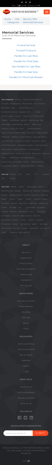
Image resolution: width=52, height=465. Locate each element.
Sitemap (26, 317)
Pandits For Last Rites (26, 56)
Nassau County (25, 216)
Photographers (15, 104)
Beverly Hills (34, 6)
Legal (13, 108)
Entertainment (38, 116)
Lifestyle (4, 120)
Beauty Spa (36, 153)
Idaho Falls (23, 203)
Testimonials (26, 274)
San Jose (16, 228)
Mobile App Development (32, 99)
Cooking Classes (42, 133)
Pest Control (36, 124)
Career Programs (25, 137)
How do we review (26, 301)
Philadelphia (6, 224)
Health (38, 112)
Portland (40, 220)
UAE (3, 178)
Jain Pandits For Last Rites (26, 66)
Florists (25, 162)
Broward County (7, 191)
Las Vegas (13, 207)
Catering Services (7, 153)
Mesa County (23, 212)
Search (26, 366)
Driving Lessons (34, 149)
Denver (12, 199)
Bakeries (15, 166)
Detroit (28, 199)
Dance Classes (6, 149)
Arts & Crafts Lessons (8, 145)
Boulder (18, 191)
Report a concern (26, 398)
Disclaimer (26, 280)
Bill (28, 112)
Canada (12, 178)
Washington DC (24, 232)
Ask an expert (26, 355)
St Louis (24, 228)
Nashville (15, 216)
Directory (26, 312)
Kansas (4, 207)
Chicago (4, 195)
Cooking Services (37, 162)
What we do (26, 403)
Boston (41, 187)
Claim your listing (26, 344)
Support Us (26, 258)
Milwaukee (41, 212)
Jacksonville (43, 203)
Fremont (37, 199)
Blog (13, 6)
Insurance (36, 141)
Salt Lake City (25, 224)
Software (18, 99)
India (28, 174)
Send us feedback (26, 392)
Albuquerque (32, 187)
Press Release (26, 306)
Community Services (23, 153)
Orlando (15, 220)
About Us (26, 252)
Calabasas (45, 191)
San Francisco (6, 228)
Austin (21, 187)
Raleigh (15, 224)
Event (21, 129)
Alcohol (18, 116)
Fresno (44, 199)
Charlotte (26, 195)
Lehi (19, 207)
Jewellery (40, 166)
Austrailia (45, 174)
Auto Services (34, 120)
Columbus (35, 195)
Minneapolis (5, 216)
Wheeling (13, 232)
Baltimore (37, 191)
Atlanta (13, 187)
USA (19, 174)
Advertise (26, 360)
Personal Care (27, 104)
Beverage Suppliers (28, 158)
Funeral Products (26, 50)
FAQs (26, 328)
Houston (14, 203)
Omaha (23, 220)
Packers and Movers (28, 166)
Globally (13, 174)
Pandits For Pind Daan (26, 61)
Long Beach (41, 207)
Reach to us (26, 387)
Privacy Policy (26, 263)
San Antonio (44, 228)
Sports (43, 141)
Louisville (4, 212)
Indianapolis (32, 203)
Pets (41, 120)
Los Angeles (30, 207)
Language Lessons (40, 137)
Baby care (46, 153)
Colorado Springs (16, 195)
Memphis (13, 212)
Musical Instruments (23, 141)
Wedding (14, 137)
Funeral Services (26, 45)
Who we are (26, 285)
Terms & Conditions (26, 269)
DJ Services (5, 137)
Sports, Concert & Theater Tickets (13, 133)
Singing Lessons (41, 145)
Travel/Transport (7, 116)
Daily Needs (5, 124)
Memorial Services (34, 129)
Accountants (6, 166)
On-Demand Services (9, 112)
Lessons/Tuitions (7, 141)
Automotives (14, 120)
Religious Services (19, 149)
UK (35, 174)
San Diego (43, 224)
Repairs (26, 124)
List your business (26, 349)
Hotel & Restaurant (26, 108)
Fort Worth (5, 203)
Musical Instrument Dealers (11, 162)
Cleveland (44, 195)
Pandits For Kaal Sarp (26, 72)
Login (26, 371)
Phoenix (32, 220)
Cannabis (4, 104)
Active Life (14, 129)
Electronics (27, 116)
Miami (31, 212)
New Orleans (6, 220)
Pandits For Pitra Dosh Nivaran (26, 77)
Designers (22, 112)
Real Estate (5, 108)
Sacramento (34, 228)
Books (3, 158)
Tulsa (3, 232)
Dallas (3, 199)
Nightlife (23, 120)
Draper (20, 199)
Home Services (17, 124)
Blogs (26, 323)
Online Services (39, 104)
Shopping (5, 129)
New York (36, 216)
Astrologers (31, 133)
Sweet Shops (14, 158)
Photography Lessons (26, 145)
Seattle (34, 224)
